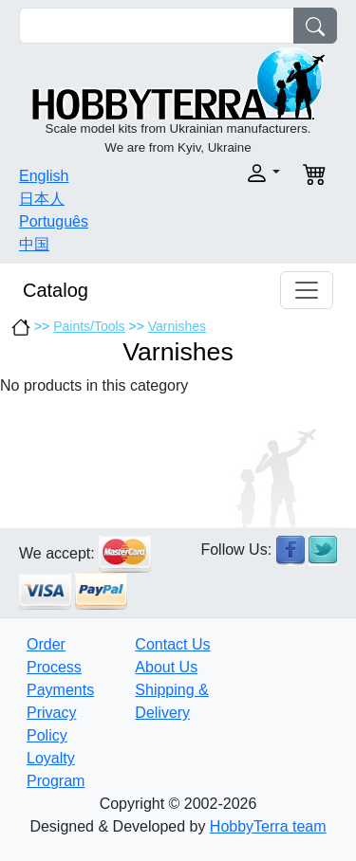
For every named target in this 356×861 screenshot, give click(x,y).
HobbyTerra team (268, 826)
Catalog (55, 290)
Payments (60, 690)
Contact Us (172, 644)
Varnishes (177, 326)
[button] (235, 173)
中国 (34, 244)
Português (53, 221)
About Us (166, 667)
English (43, 176)
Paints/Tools (88, 326)
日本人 (42, 199)
